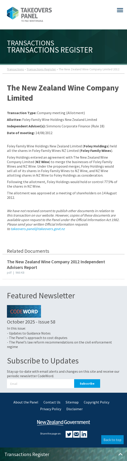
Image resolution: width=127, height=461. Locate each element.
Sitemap (72, 402)
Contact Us (51, 402)
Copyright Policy (96, 402)
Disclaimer (74, 409)
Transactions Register (41, 69)
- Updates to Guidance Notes (29, 333)
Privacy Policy (50, 409)
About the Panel (25, 402)
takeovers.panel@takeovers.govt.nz (38, 228)
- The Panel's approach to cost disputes (37, 337)
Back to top (112, 439)
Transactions (15, 69)
